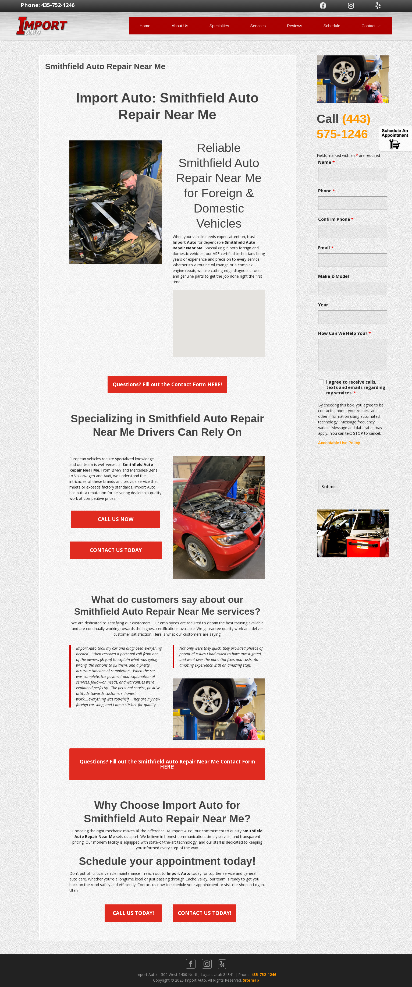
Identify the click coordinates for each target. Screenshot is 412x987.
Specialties (219, 25)
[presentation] (359, 462)
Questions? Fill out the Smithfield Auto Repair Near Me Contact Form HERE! (167, 764)
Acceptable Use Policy (339, 443)
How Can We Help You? (344, 333)
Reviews (294, 25)
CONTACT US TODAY (116, 550)
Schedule (332, 25)
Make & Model (333, 276)
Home (145, 25)
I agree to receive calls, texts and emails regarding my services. (355, 387)
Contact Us (371, 25)
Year (323, 305)
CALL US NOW (115, 519)
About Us (180, 25)
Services (258, 25)
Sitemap (251, 980)
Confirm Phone (336, 219)
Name (326, 162)
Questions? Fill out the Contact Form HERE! (167, 384)
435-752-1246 (263, 974)
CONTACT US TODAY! (204, 913)
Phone (326, 191)
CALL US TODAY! (133, 913)
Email (325, 248)
